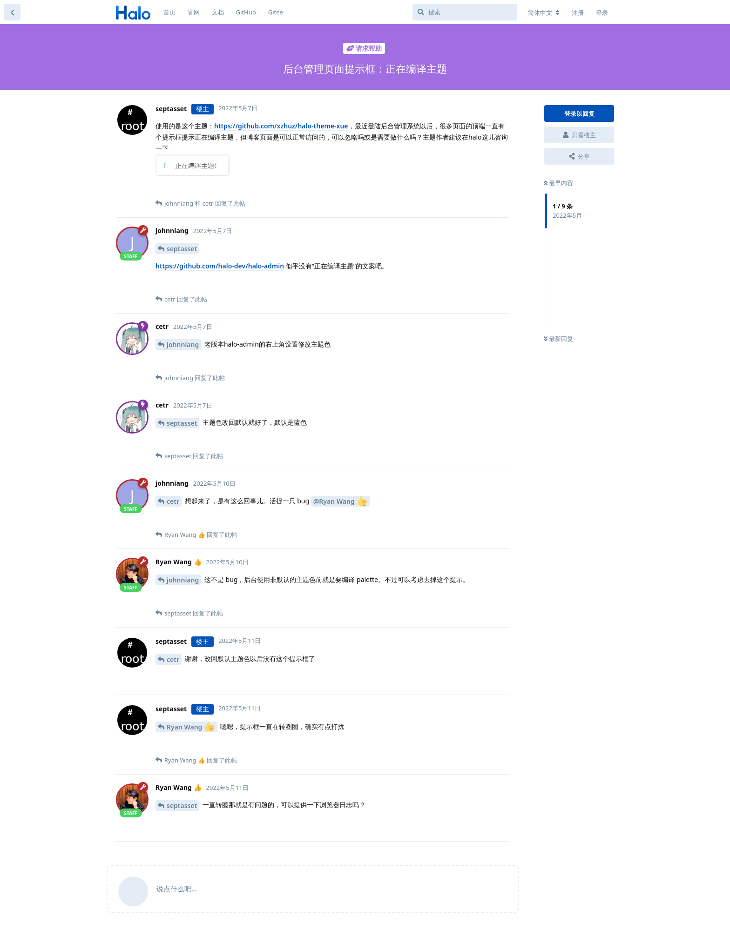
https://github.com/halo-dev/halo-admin (219, 265)
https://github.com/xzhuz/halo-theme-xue (281, 125)
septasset (182, 248)
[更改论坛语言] (544, 12)
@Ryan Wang (340, 501)
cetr (173, 501)
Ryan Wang (190, 726)
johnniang (183, 344)
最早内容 (558, 183)
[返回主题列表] (12, 12)
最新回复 (558, 338)
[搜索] (464, 12)
